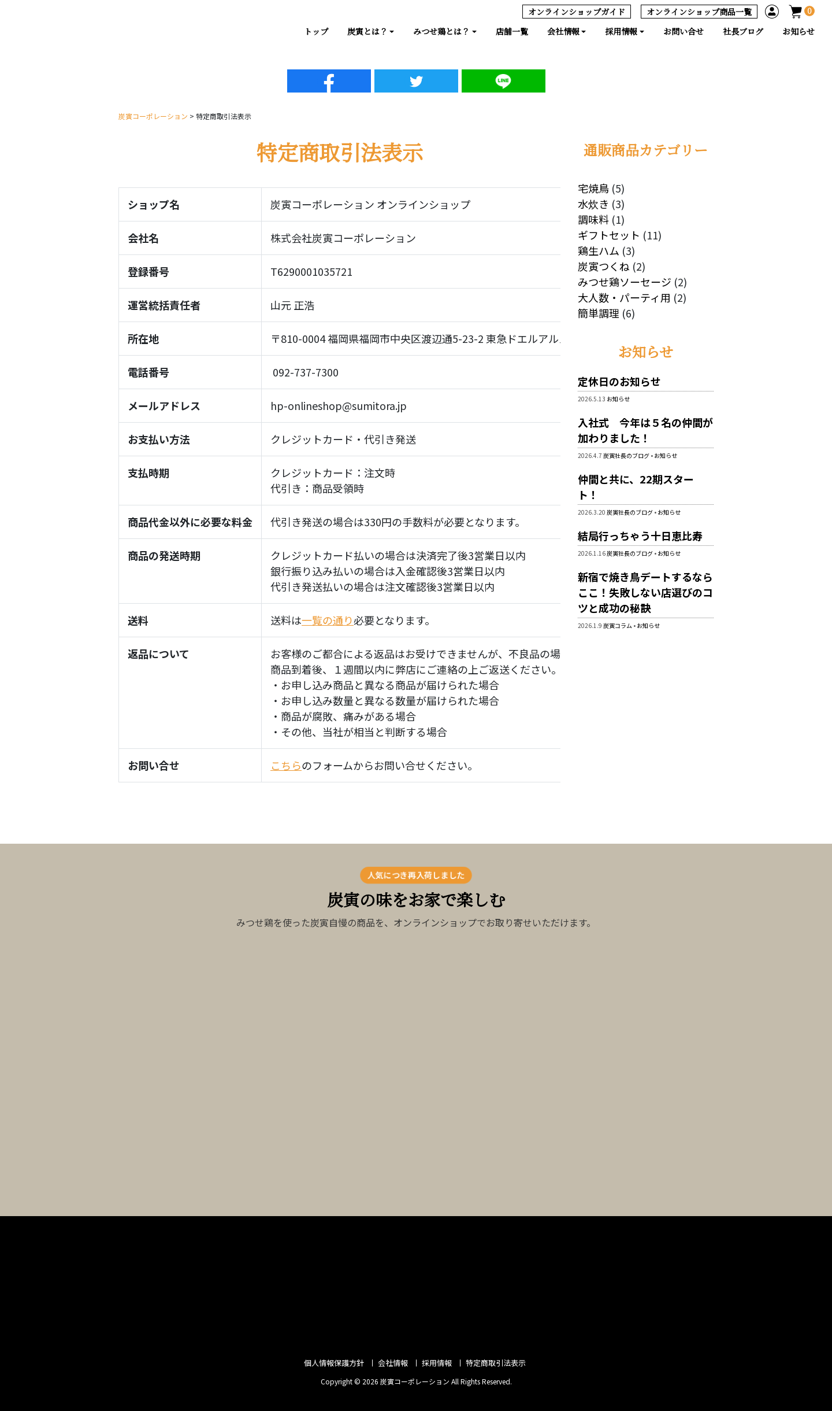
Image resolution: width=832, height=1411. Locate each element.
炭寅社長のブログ (626, 455)
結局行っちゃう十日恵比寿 (645, 535)
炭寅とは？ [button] (367, 31)
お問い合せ (683, 31)
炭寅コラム (617, 625)
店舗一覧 (512, 31)
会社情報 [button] (563, 31)
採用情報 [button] (621, 31)
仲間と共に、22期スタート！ (636, 486)
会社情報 (393, 1362)
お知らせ (798, 31)
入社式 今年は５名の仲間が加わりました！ (645, 430)
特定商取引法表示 (496, 1362)
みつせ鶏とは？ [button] (441, 31)
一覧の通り (328, 619)
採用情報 (437, 1362)
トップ (316, 31)
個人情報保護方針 (334, 1362)
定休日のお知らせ (619, 381)
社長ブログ (743, 31)
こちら (286, 765)
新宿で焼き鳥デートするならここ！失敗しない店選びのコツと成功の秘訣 (645, 592)
